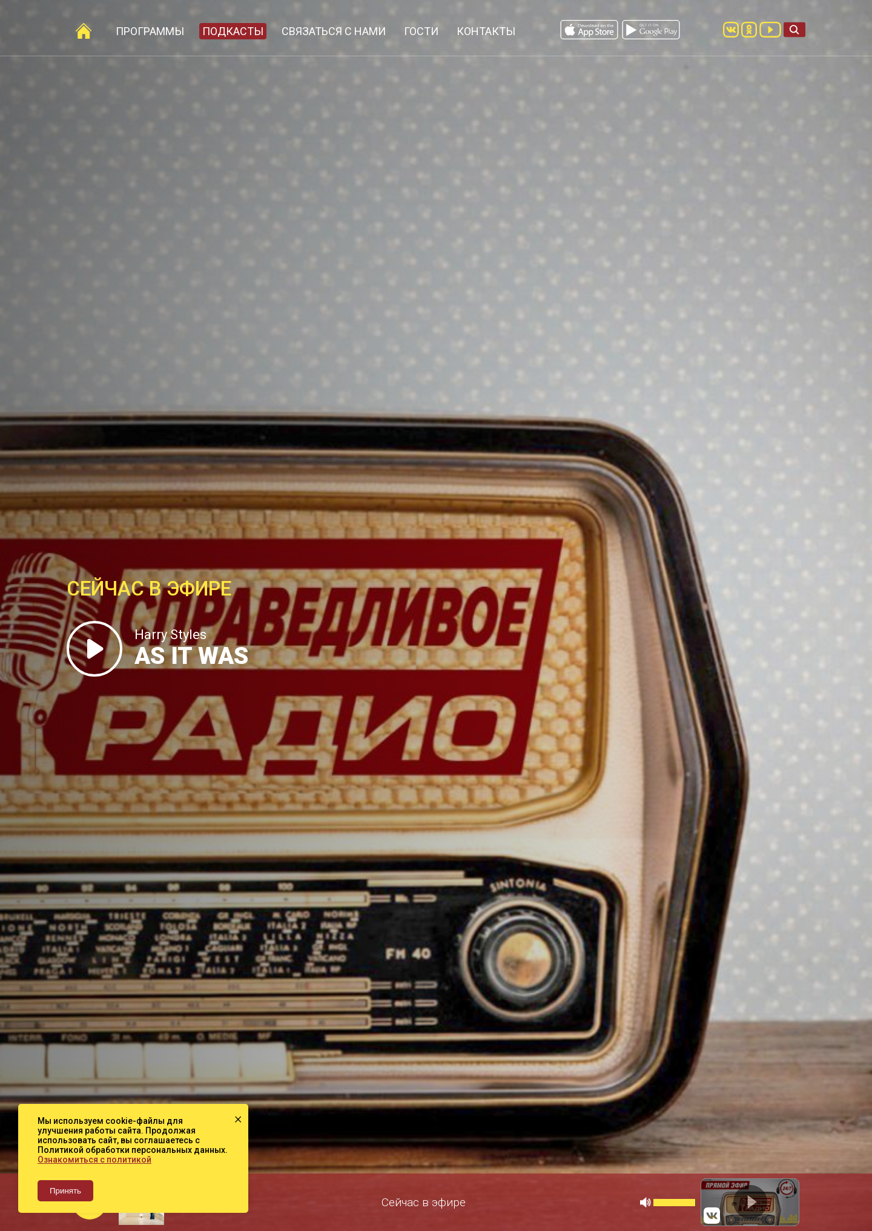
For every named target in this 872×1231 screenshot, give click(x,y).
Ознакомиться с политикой (94, 1159)
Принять (65, 1190)
